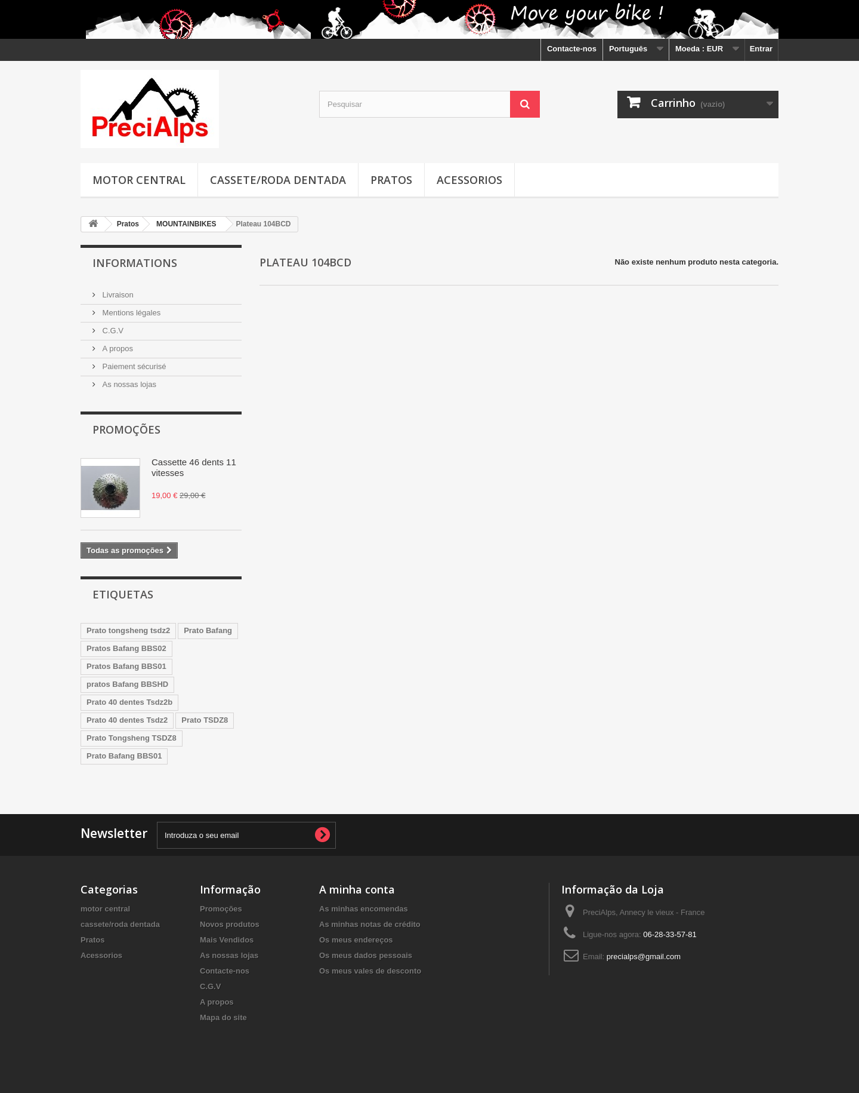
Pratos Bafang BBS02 (126, 648)
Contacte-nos (572, 48)
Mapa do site (223, 1017)
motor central (139, 180)
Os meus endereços (356, 939)
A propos (116, 348)
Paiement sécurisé (133, 366)
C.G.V (111, 330)
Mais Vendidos (227, 939)
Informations (134, 263)
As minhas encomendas (363, 908)
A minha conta (357, 889)
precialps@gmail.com (644, 956)
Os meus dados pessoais (365, 955)
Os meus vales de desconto (370, 970)
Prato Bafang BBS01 (124, 755)
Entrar (761, 48)
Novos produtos (229, 924)
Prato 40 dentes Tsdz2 (127, 720)
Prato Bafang (208, 630)
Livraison (117, 294)
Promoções (126, 429)
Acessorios (469, 180)
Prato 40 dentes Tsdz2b (129, 702)
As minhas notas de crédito (370, 924)
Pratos (391, 180)
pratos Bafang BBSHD (127, 684)
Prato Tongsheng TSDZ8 (131, 737)
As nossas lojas (128, 384)
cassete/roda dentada (278, 180)
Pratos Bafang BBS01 (126, 666)
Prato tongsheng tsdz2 (128, 630)
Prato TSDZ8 (204, 720)
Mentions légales (130, 312)
